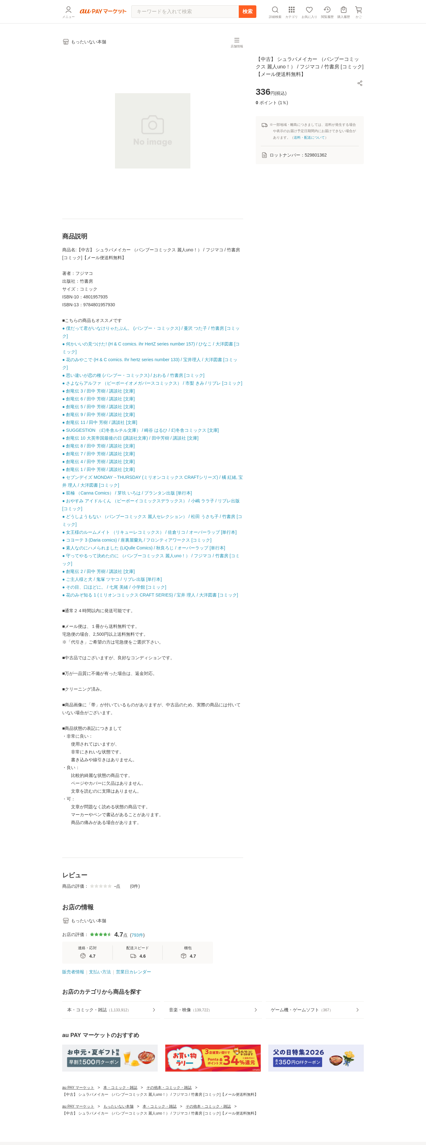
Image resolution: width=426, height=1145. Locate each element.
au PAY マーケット (78, 1087)
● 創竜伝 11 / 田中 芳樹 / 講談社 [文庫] (99, 422)
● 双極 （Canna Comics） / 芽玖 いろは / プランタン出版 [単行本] (127, 492)
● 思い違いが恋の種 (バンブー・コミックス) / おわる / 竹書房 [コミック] (133, 375)
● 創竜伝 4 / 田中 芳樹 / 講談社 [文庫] (98, 461)
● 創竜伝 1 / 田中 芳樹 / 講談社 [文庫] (98, 469)
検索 (248, 11)
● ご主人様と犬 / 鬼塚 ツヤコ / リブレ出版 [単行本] (112, 579)
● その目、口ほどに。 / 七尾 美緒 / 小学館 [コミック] (114, 587)
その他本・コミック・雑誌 (169, 1087)
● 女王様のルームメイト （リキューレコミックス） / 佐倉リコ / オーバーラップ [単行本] (149, 532)
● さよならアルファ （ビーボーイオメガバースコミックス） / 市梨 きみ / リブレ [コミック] (152, 383)
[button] (360, 83)
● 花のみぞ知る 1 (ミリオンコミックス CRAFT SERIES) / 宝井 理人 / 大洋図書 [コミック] (150, 594)
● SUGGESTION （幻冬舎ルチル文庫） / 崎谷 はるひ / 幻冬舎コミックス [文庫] (140, 430)
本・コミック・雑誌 (120, 1087)
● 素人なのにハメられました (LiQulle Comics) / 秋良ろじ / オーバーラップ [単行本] (143, 547)
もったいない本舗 (118, 1106)
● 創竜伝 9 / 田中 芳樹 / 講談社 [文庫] (98, 414)
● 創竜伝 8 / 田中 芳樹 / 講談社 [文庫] (98, 445)
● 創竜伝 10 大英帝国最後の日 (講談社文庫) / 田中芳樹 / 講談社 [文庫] (130, 438)
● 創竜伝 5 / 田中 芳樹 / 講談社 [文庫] (98, 406)
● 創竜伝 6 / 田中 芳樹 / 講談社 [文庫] (98, 398)
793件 (137, 935)
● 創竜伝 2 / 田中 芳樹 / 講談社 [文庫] (98, 571)
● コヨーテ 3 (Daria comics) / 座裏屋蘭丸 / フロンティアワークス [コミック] (136, 540)
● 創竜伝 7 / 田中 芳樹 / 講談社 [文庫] (98, 453)
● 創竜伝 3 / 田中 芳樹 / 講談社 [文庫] (98, 390)
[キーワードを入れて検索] (185, 11)
